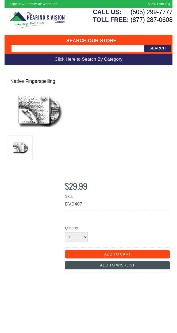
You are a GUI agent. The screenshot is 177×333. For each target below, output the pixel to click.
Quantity (71, 228)
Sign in (16, 4)
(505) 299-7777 (151, 12)
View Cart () (159, 4)
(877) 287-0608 (151, 19)
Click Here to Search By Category (88, 59)
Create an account (41, 4)
